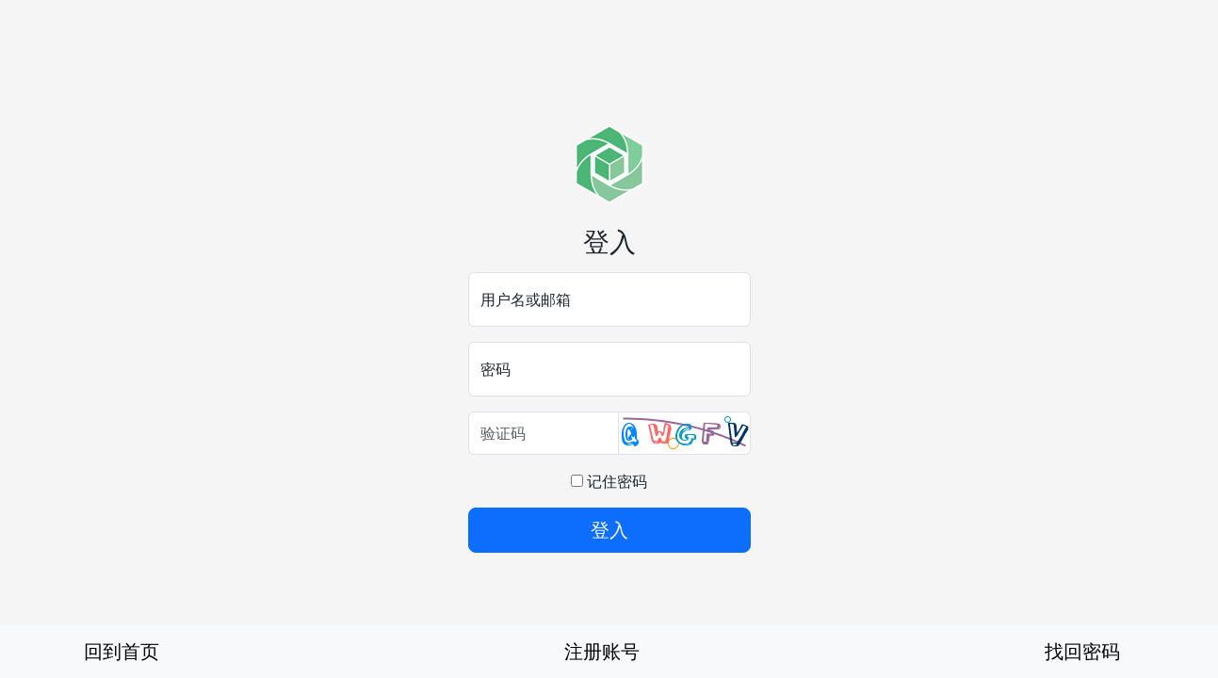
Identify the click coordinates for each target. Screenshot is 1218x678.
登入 (609, 529)
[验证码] (543, 433)
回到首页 (121, 651)
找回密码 (1082, 651)
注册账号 (602, 651)
